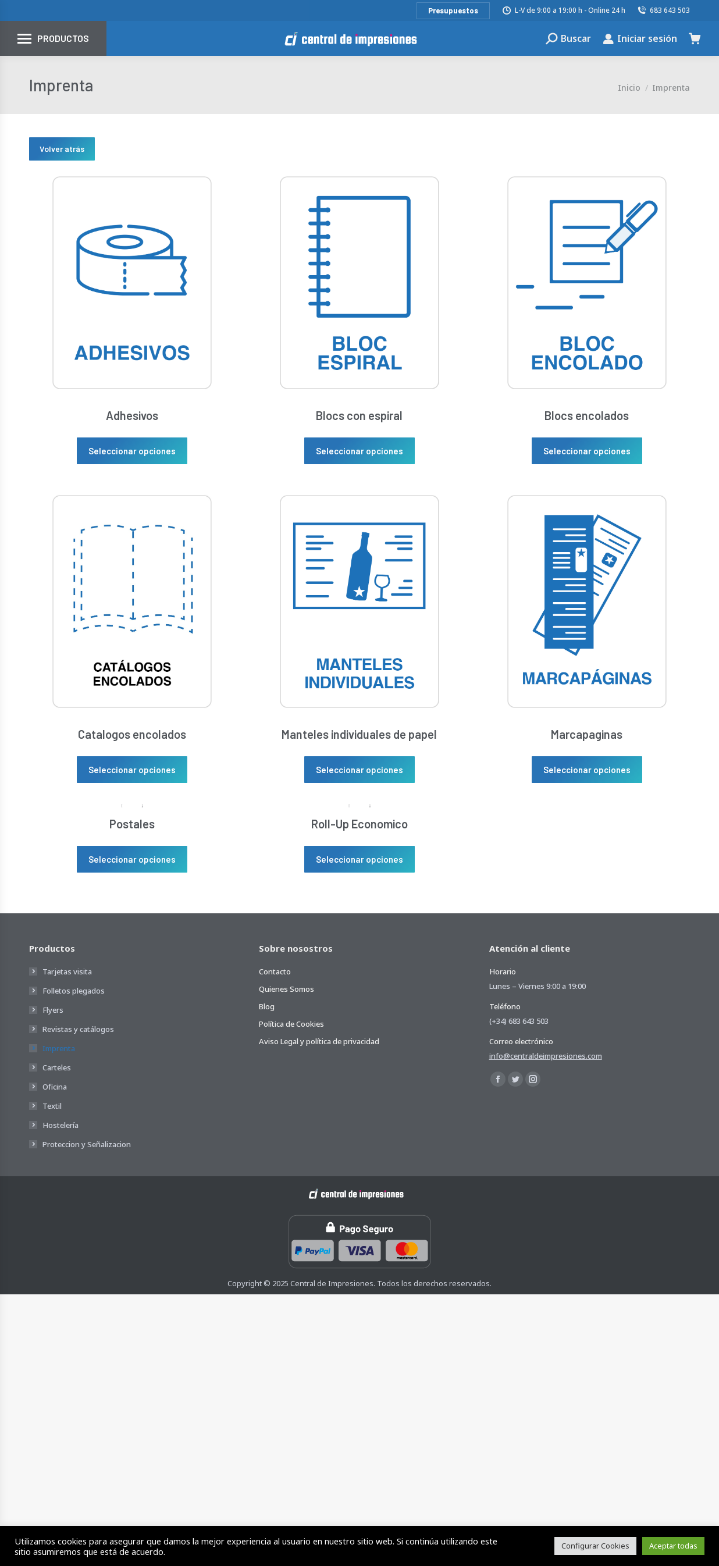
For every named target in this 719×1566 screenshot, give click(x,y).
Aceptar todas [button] (673, 1545)
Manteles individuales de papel (359, 734)
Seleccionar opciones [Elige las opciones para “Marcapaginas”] (587, 769)
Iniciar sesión (640, 38)
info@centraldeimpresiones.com (545, 1056)
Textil (52, 1106)
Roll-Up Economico (359, 824)
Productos (63, 38)
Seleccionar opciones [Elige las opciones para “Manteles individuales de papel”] (359, 769)
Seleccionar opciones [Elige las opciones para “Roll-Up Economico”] (359, 859)
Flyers (52, 1010)
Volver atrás (62, 149)
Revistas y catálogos (78, 1029)
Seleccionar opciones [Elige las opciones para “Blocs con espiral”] (359, 451)
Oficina (54, 1086)
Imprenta (58, 1048)
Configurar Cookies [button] (595, 1545)
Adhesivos (132, 415)
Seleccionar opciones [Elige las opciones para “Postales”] (132, 859)
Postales (132, 824)
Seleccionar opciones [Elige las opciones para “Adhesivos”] (132, 451)
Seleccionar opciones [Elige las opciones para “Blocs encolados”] (587, 451)
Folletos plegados (73, 990)
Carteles (56, 1067)
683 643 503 (663, 10)
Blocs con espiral (359, 415)
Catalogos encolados (132, 734)
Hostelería (60, 1125)
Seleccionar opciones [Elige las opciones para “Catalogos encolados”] (132, 769)
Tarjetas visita (67, 971)
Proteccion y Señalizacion (86, 1144)
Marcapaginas (586, 734)
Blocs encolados (586, 415)
